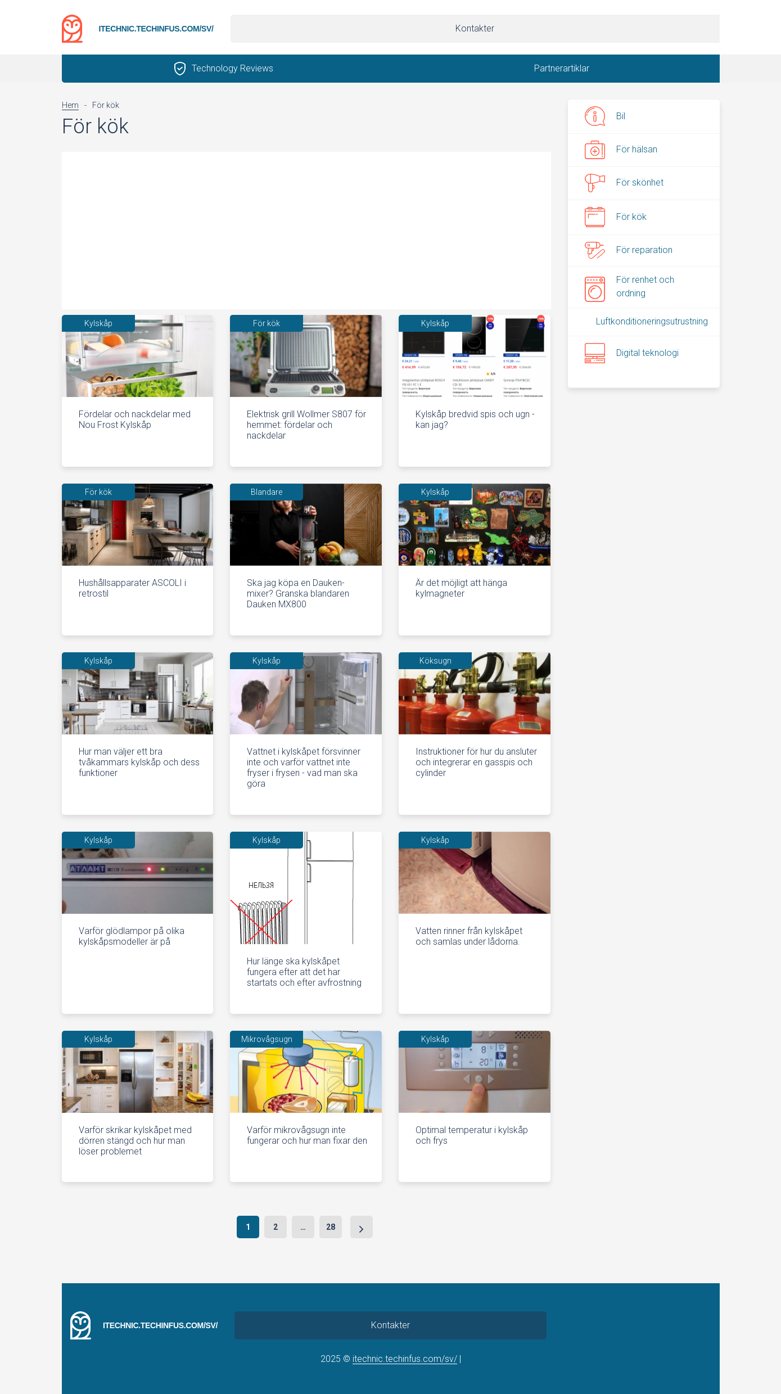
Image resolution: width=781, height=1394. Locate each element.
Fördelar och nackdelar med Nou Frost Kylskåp (135, 419)
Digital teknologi (632, 353)
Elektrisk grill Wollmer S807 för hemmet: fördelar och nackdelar (306, 425)
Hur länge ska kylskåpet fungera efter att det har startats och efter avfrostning (304, 972)
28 (330, 1226)
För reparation (628, 250)
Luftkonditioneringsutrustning (652, 321)
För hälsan (621, 150)
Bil (605, 116)
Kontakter (474, 28)
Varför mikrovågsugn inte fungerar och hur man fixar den (307, 1135)
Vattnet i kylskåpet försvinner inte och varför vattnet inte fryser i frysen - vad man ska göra (303, 768)
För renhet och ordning (629, 286)
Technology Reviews (232, 68)
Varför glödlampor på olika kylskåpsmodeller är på (131, 936)
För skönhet (624, 183)
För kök (616, 217)
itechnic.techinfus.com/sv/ (155, 28)
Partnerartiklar (561, 68)
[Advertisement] (306, 230)
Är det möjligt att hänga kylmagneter (461, 588)
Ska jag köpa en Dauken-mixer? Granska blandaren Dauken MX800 (298, 594)
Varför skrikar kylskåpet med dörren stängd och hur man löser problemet (135, 1141)
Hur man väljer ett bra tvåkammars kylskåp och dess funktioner (139, 762)
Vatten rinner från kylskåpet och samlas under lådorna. (469, 936)
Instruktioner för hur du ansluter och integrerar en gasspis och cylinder (476, 762)
